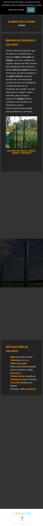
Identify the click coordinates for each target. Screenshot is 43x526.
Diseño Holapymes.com (21, 524)
